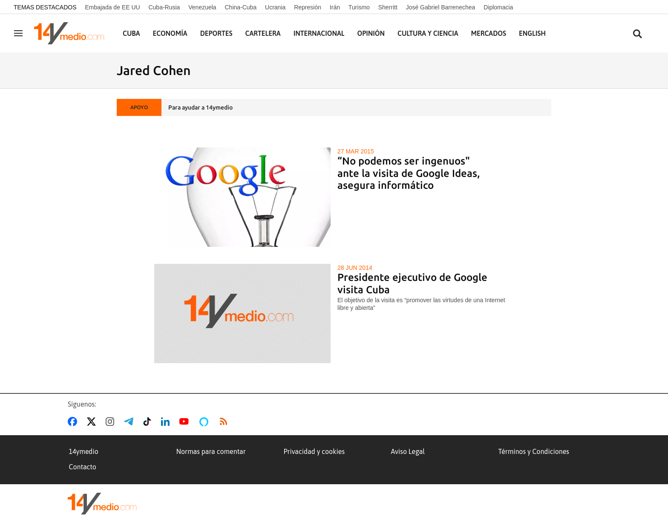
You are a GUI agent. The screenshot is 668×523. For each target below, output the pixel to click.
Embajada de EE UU (112, 7)
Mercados (488, 33)
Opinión (371, 33)
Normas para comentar (211, 451)
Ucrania (275, 7)
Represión (307, 7)
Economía (170, 33)
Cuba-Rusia (164, 7)
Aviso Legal (408, 451)
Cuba (131, 33)
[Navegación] (18, 33)
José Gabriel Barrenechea (440, 7)
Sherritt (387, 7)
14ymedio (83, 451)
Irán (335, 7)
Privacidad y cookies (314, 451)
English (532, 33)
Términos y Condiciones (533, 451)
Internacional (319, 33)
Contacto (82, 467)
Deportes (216, 33)
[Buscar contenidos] (637, 34)
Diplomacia (498, 7)
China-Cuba (241, 7)
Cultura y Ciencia (427, 33)
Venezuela (202, 7)
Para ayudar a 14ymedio (200, 107)
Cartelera (263, 33)
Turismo (359, 7)
